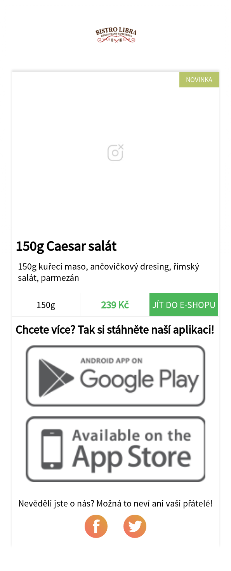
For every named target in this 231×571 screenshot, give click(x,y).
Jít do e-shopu (183, 304)
